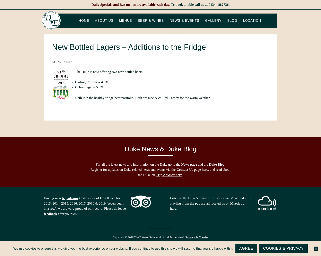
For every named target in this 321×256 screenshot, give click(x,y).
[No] (316, 249)
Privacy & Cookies (196, 237)
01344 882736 (219, 5)
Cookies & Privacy (283, 248)
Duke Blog (216, 164)
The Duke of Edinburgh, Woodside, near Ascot (51, 20)
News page (189, 164)
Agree (246, 248)
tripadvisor (70, 198)
